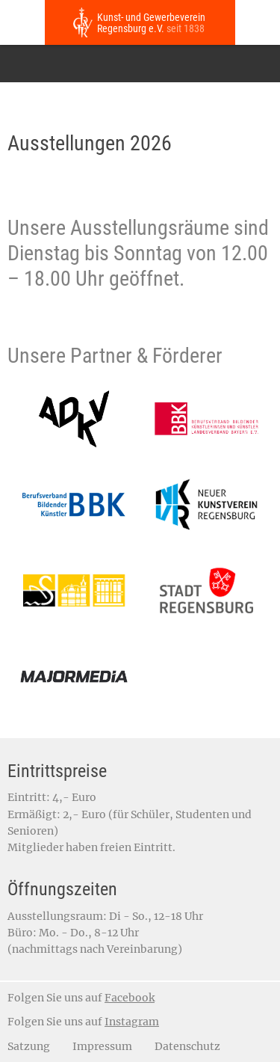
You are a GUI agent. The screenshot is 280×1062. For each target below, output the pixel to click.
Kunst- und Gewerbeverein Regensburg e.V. (151, 22)
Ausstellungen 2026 (89, 143)
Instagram (132, 1021)
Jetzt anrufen (257, 22)
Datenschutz (187, 1046)
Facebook (130, 997)
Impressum (102, 1046)
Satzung (28, 1046)
